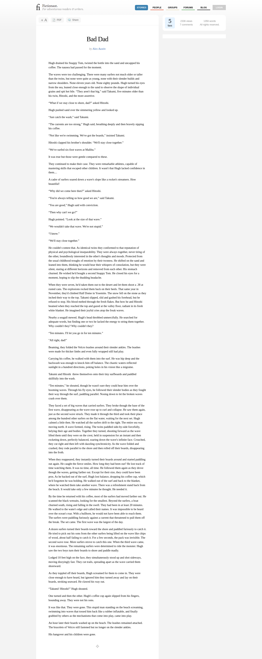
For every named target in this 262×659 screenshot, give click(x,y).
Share (75, 20)
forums (188, 7)
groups (172, 7)
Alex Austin (99, 48)
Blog (204, 7)
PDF (59, 20)
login (219, 7)
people (157, 7)
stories (141, 7)
